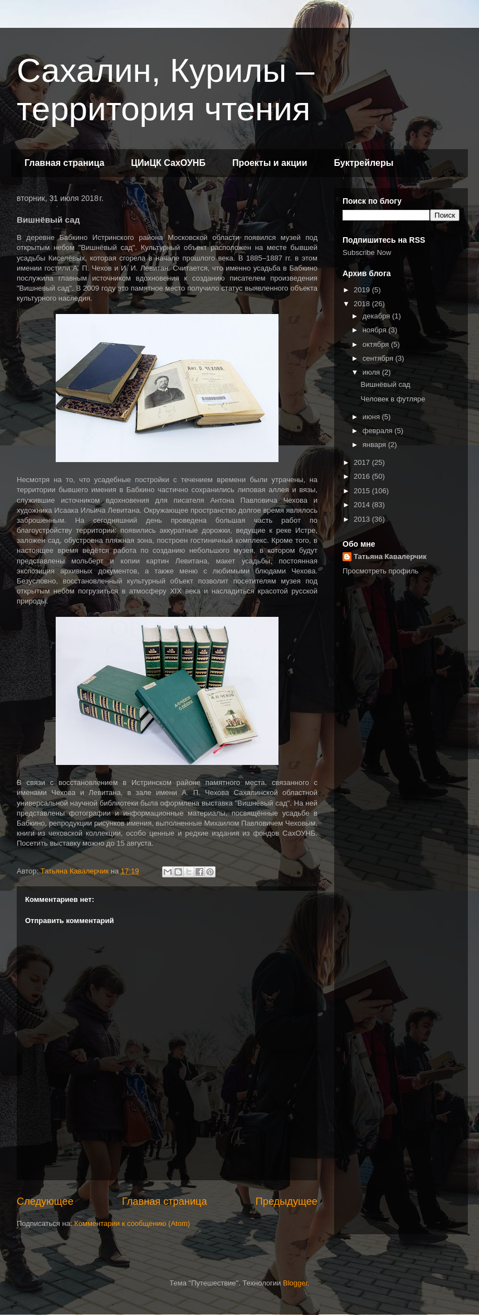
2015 (363, 491)
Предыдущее (286, 1201)
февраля (379, 430)
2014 (363, 505)
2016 (363, 476)
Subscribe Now (367, 252)
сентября (379, 358)
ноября (376, 330)
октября (377, 344)
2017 (363, 462)
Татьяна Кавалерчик (390, 556)
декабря (377, 316)
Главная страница (64, 163)
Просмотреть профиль (380, 571)
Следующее (45, 1201)
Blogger (295, 1283)
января (375, 444)
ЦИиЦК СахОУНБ (168, 163)
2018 (363, 304)
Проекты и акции (269, 163)
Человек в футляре (392, 399)
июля (372, 372)
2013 (363, 519)
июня (372, 417)
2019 (363, 290)
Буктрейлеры (363, 163)
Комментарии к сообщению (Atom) (132, 1223)
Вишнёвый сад (385, 384)
